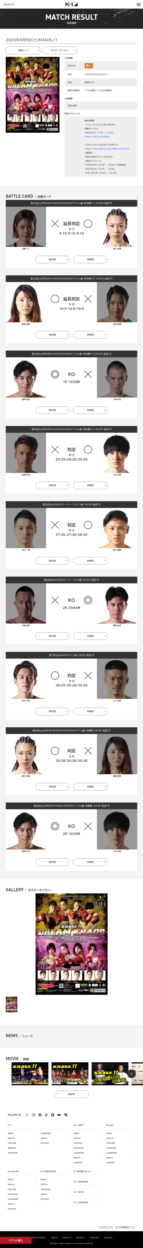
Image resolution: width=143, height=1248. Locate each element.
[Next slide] (131, 1073)
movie (52, 259)
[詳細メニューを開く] (138, 4)
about (44, 1138)
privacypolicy (38, 1238)
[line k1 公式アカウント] (52, 1114)
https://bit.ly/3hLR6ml (97, 137)
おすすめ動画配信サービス (125, 1227)
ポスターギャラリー (60, 50)
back (71, 1094)
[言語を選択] (9, 4)
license (45, 1143)
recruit (80, 1238)
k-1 (82, 1171)
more (90, 259)
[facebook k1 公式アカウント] (40, 1114)
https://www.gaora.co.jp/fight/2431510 (107, 149)
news (10, 1133)
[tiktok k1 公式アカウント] (46, 1114)
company (94, 1238)
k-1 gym (78, 1192)
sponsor (13, 1153)
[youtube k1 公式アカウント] (59, 1114)
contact (67, 1238)
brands (12, 1148)
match (11, 1138)
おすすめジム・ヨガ (106, 1227)
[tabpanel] (30, 1073)
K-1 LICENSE (81, 1202)
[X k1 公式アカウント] (27, 1114)
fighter (12, 1143)
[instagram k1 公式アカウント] (33, 1114)
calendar (46, 1133)
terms (54, 1238)
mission (108, 1238)
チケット (16, 1240)
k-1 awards (81, 1182)
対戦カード (23, 50)
